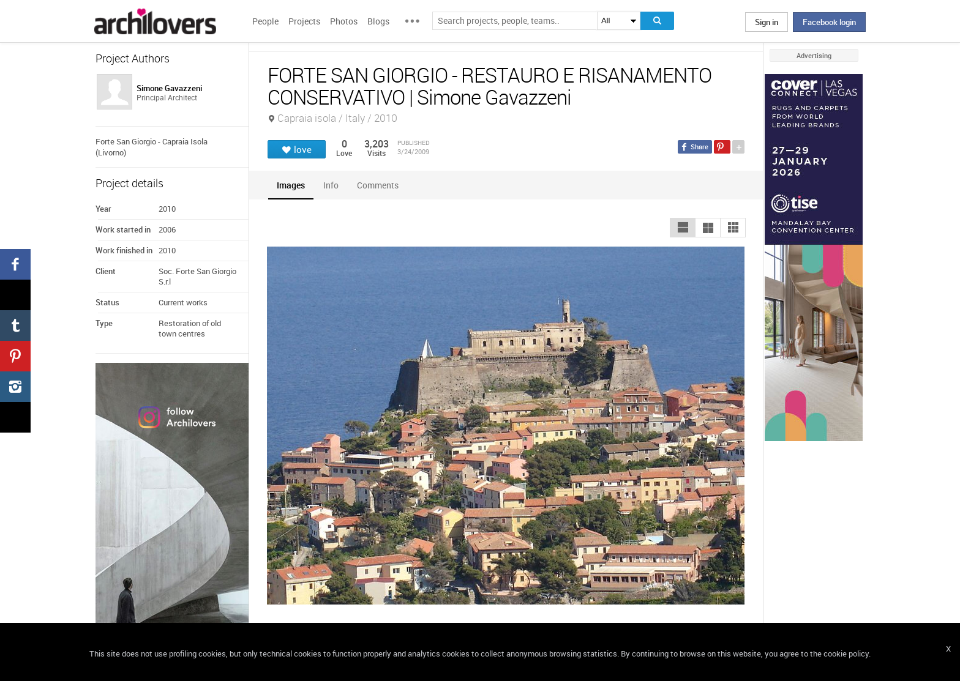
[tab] (291, 185)
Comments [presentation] (381, 185)
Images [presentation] (291, 185)
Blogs (378, 21)
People (265, 21)
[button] (683, 227)
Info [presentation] (331, 185)
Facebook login (829, 22)
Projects (304, 21)
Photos (344, 21)
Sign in (766, 22)
